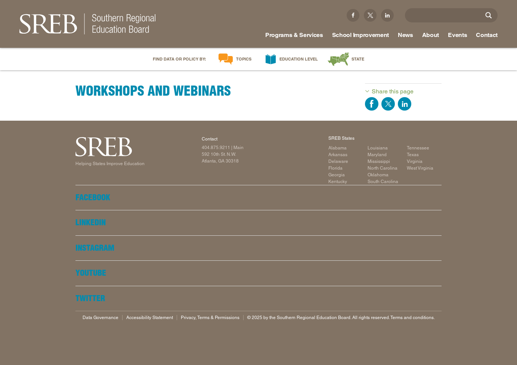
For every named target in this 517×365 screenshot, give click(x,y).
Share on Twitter (388, 104)
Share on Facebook (371, 104)
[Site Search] (489, 15)
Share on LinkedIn (404, 104)
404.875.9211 (216, 147)
